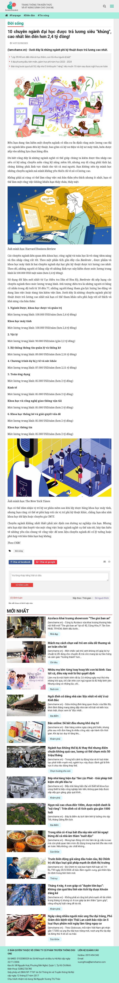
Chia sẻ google (47, 562)
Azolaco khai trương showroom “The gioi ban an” (79, 618)
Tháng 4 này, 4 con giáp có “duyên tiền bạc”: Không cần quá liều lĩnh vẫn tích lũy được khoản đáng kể (78, 889)
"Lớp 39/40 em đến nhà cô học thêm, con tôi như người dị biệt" (41, 57)
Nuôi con (54, 689)
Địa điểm (54, 716)
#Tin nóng (43, 15)
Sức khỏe (54, 852)
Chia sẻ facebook (21, 562)
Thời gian (86, 598)
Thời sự (53, 878)
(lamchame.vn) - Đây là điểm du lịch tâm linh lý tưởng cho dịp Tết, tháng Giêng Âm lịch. (79, 818)
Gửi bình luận (22, 585)
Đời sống (16, 23)
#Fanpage (15, 15)
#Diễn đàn (29, 15)
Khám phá (55, 739)
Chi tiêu (53, 662)
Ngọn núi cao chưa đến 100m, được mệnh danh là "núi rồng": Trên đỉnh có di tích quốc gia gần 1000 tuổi (79, 808)
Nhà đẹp (54, 634)
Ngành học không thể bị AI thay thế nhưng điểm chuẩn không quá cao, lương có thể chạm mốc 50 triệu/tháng (79, 751)
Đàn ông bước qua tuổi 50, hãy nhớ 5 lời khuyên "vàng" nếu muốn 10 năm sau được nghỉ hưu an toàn (59, 66)
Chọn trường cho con (60, 771)
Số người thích (102, 598)
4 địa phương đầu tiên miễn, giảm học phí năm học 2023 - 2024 (41, 62)
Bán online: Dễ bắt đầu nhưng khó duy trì (73, 723)
